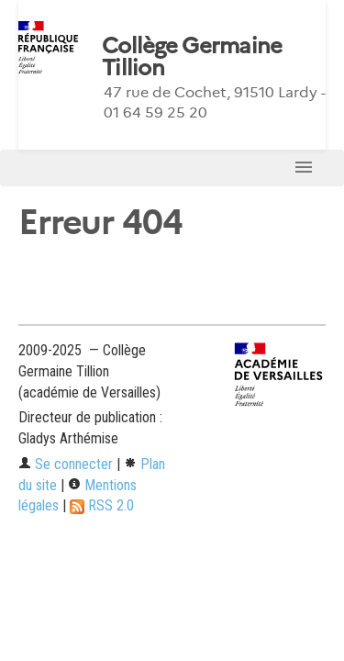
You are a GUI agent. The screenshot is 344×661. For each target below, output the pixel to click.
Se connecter (65, 464)
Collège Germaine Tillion (192, 56)
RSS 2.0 (102, 505)
